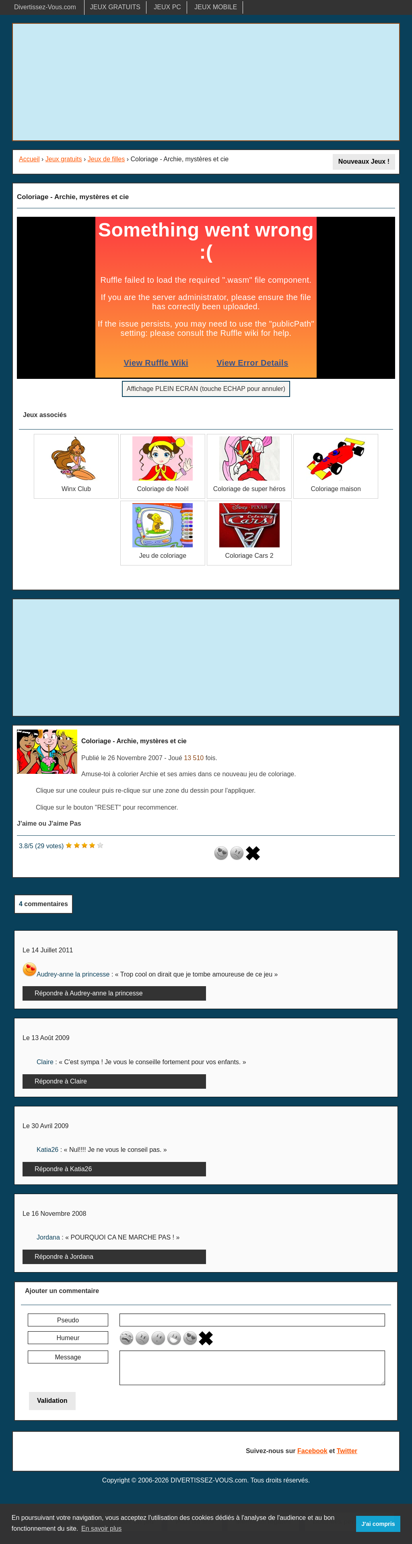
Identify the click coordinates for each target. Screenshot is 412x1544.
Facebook (312, 1450)
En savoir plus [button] (101, 1528)
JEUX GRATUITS (115, 7)
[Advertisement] (206, 82)
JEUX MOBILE (215, 7)
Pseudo (68, 1320)
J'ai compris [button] (378, 1524)
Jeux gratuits (63, 159)
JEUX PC (167, 7)
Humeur (68, 1337)
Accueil (29, 159)
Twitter (347, 1450)
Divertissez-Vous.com (45, 7)
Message (68, 1357)
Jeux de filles (106, 159)
